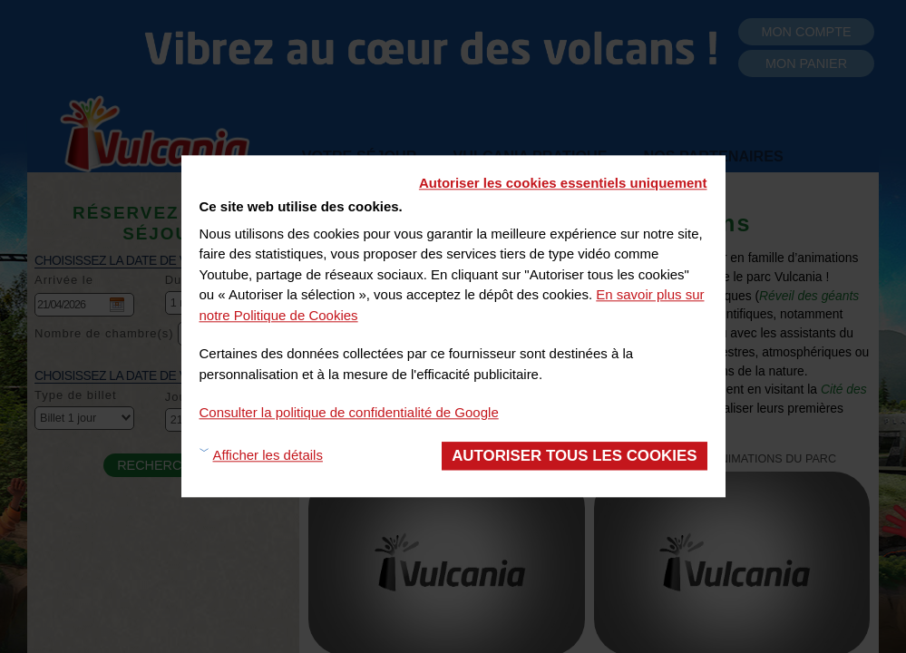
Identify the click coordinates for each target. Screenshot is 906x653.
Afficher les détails (268, 455)
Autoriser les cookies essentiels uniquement (563, 182)
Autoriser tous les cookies (574, 455)
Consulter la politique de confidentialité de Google (349, 412)
